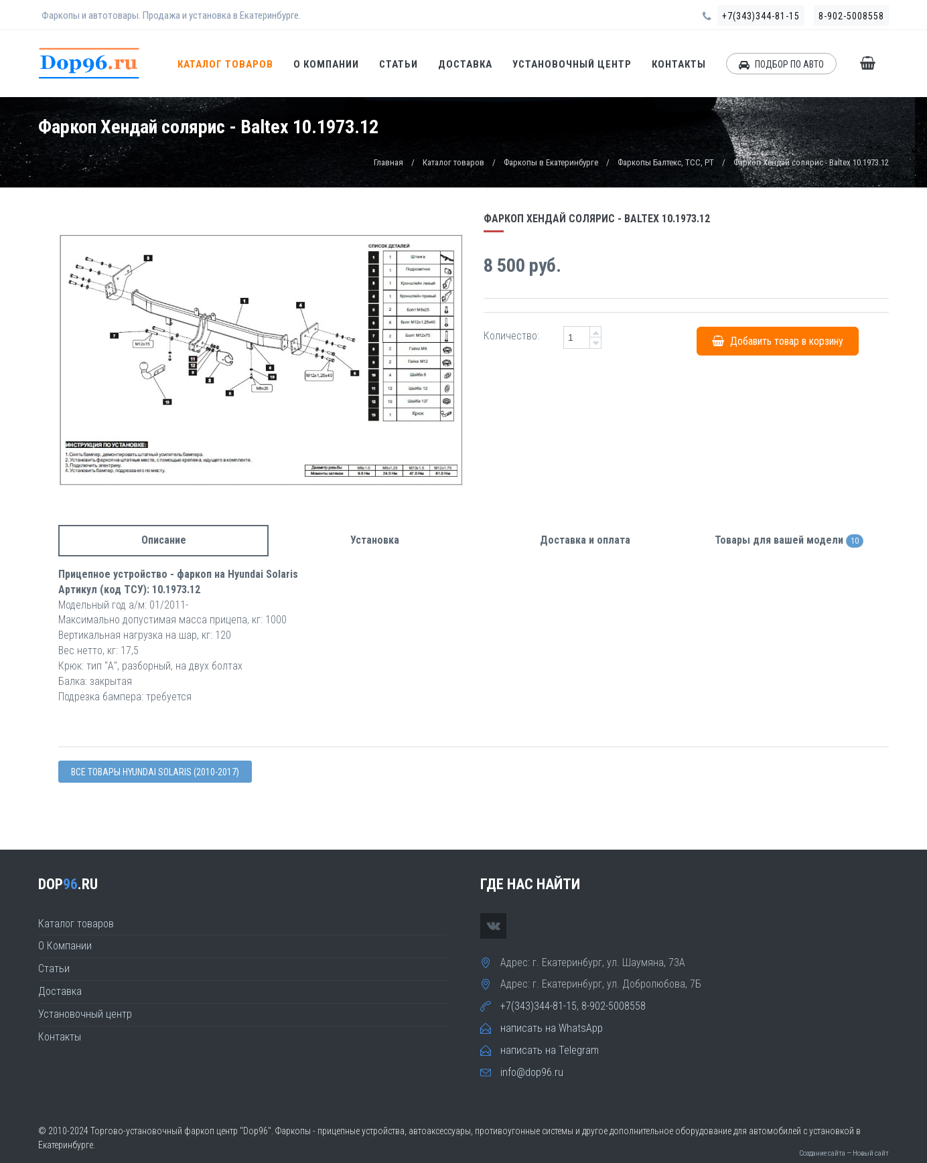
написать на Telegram (549, 1050)
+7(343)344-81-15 (761, 16)
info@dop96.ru (531, 1072)
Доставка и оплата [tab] (585, 540)
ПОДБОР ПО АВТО (781, 64)
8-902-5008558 (851, 16)
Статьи (398, 64)
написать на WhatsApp (551, 1028)
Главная (388, 162)
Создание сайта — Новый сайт (844, 1153)
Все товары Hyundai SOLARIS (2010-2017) (155, 772)
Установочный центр (572, 64)
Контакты (679, 64)
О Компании (326, 64)
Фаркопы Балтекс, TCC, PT (666, 162)
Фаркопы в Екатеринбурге (551, 162)
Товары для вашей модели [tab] (789, 541)
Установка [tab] (374, 540)
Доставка (465, 64)
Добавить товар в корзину (777, 340)
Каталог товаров (225, 64)
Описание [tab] (163, 540)
